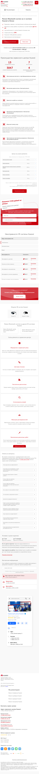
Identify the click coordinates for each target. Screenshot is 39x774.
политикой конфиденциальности (25, 222)
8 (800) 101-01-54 (5, 721)
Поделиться (2, 751)
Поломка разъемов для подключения (10, 279)
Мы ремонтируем (9, 10)
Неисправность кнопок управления (10, 274)
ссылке (6, 689)
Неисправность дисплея (7, 259)
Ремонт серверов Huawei (15, 701)
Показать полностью (7, 557)
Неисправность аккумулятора (8, 269)
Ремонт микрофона (6, 178)
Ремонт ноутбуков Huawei (15, 698)
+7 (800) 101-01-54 (28, 4)
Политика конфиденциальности (19, 762)
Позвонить (28, 10)
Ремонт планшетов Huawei (15, 704)
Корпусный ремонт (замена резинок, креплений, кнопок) (12, 167)
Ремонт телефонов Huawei (15, 695)
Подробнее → (33, 259)
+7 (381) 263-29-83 (28, 1)
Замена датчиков (6, 171)
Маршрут (11, 626)
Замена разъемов (6, 163)
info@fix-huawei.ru (5, 725)
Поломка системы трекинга (8, 264)
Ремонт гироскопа (6, 174)
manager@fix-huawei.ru (7, 728)
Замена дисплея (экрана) (7, 159)
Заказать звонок (19, 296)
